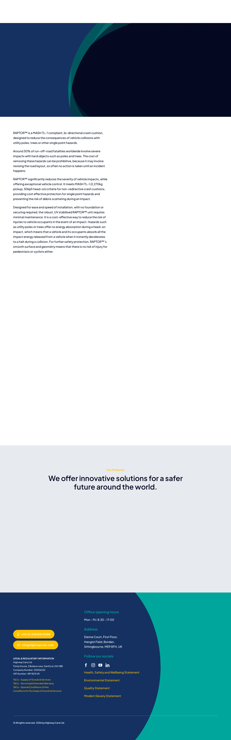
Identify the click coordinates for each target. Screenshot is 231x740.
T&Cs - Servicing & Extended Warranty (33, 683)
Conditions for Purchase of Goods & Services (37, 691)
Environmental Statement (102, 680)
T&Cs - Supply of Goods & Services (32, 679)
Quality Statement (97, 688)
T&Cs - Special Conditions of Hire (31, 687)
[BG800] (26, 609)
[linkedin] (107, 665)
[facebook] (86, 665)
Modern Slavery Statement (102, 696)
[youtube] (100, 665)
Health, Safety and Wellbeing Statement (111, 672)
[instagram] (93, 665)
